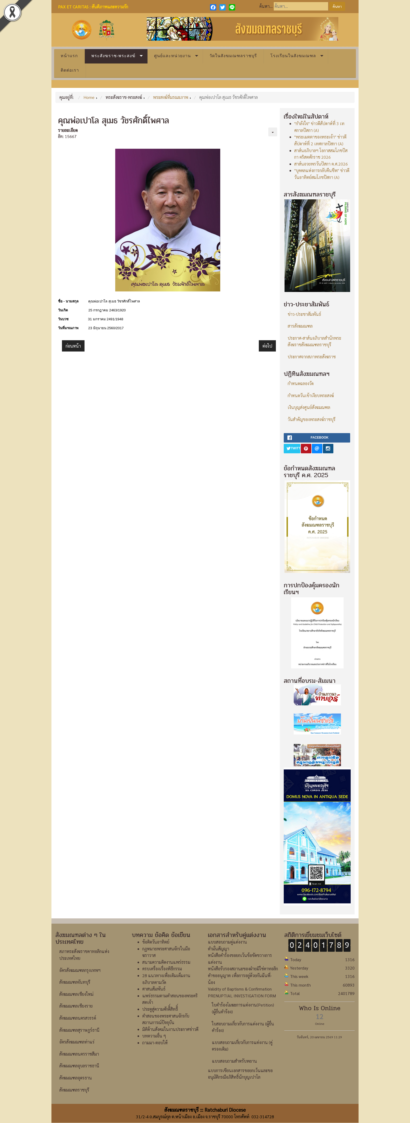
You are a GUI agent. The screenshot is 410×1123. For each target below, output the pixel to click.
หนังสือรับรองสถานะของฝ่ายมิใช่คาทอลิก (243, 968)
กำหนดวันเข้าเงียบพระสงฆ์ (311, 395)
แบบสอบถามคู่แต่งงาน (227, 942)
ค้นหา (337, 6)
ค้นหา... (266, 6)
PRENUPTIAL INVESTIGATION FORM (242, 995)
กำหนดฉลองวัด (301, 383)
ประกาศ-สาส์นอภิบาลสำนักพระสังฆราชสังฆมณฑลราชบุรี (314, 341)
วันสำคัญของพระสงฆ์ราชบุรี (311, 419)
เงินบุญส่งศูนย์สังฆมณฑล (309, 407)
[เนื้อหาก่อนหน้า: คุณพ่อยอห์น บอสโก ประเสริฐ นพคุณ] (73, 346)
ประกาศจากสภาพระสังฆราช (312, 356)
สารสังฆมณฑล (300, 326)
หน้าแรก (69, 56)
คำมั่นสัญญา (218, 948)
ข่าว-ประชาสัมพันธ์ (304, 314)
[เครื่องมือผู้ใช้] (272, 131)
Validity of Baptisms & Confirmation (240, 989)
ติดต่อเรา (70, 70)
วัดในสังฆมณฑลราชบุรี (233, 56)
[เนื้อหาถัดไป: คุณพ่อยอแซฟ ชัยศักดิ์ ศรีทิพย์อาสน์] (267, 346)
